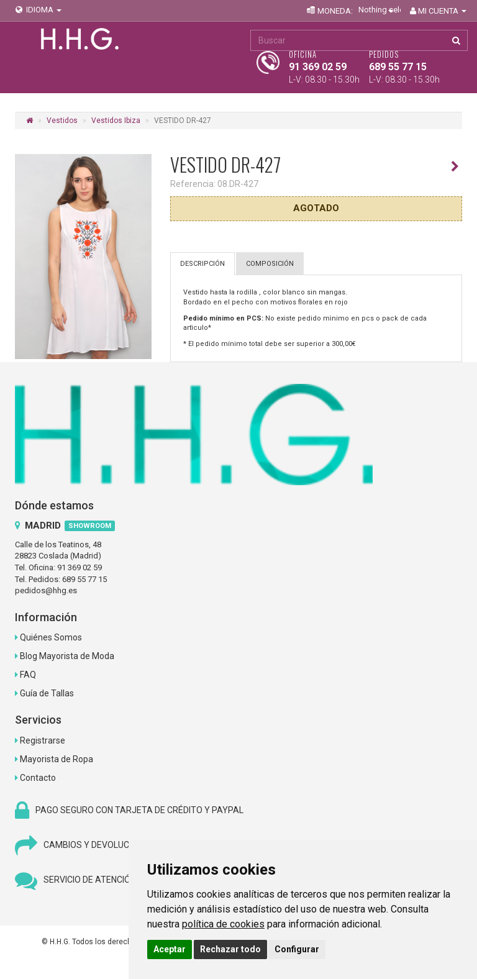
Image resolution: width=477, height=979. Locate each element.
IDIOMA (37, 9)
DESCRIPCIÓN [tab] (202, 264)
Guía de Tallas (47, 693)
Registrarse (42, 740)
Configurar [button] (297, 949)
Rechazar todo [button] (230, 949)
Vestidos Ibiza (115, 120)
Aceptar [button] (169, 949)
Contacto (38, 778)
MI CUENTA (436, 11)
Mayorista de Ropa (56, 759)
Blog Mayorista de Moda (67, 656)
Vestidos (62, 120)
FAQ (28, 675)
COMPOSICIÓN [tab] (270, 264)
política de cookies (223, 924)
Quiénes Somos (51, 637)
